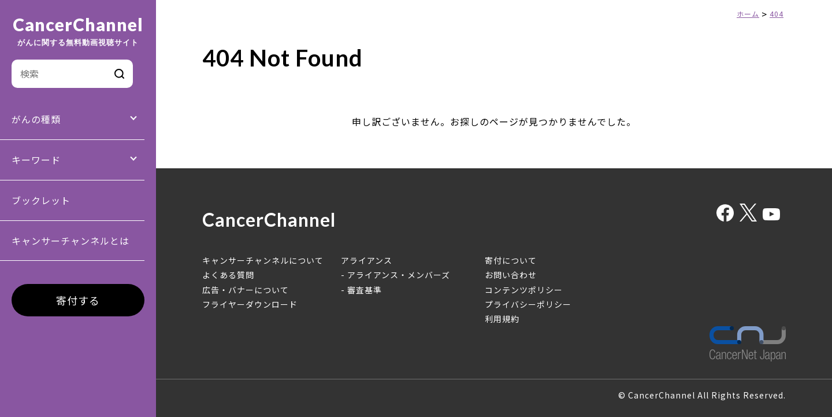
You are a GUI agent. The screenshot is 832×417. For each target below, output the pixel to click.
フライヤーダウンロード (250, 304)
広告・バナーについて (245, 290)
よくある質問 (228, 275)
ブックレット (41, 200)
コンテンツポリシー (524, 290)
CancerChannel (78, 31)
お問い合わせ (511, 275)
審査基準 (364, 290)
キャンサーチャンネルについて (263, 260)
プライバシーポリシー (528, 304)
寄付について (511, 260)
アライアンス (366, 260)
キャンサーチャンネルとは (70, 241)
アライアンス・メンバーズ (398, 275)
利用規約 (502, 318)
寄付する (78, 300)
